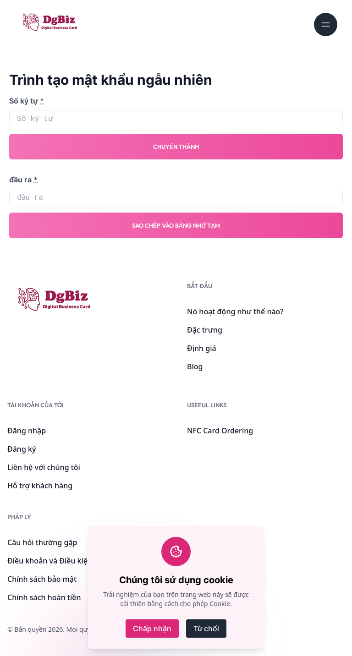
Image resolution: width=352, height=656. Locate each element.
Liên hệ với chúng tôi (43, 467)
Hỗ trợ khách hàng (39, 486)
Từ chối (206, 628)
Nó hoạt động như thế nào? (235, 311)
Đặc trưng (204, 330)
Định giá (201, 348)
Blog (195, 366)
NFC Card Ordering (220, 431)
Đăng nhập (26, 431)
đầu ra (23, 179)
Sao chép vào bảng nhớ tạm (176, 225)
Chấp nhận (152, 628)
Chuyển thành (175, 146)
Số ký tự (26, 100)
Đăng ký (21, 449)
